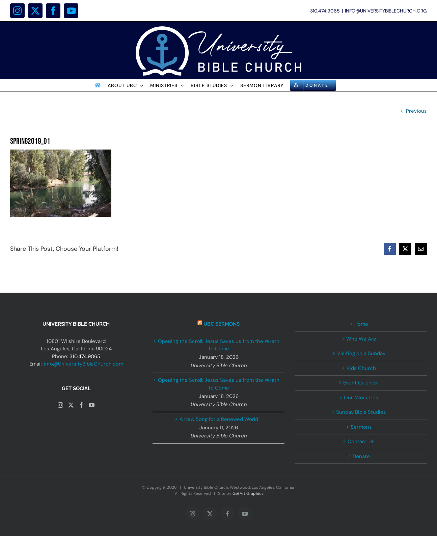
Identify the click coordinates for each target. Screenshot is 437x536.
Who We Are (361, 339)
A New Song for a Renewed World (219, 419)
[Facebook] (81, 405)
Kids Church (361, 368)
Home (361, 324)
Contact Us (361, 441)
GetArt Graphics (248, 493)
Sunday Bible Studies (361, 412)
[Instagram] (60, 405)
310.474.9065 (85, 356)
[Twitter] (71, 405)
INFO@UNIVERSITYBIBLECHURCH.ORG (386, 11)
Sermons (361, 427)
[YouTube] (91, 405)
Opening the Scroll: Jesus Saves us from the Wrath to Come (218, 345)
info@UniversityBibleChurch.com (83, 363)
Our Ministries (361, 397)
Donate (361, 456)
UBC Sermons (221, 324)
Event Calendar (361, 382)
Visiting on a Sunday (361, 353)
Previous (416, 111)
